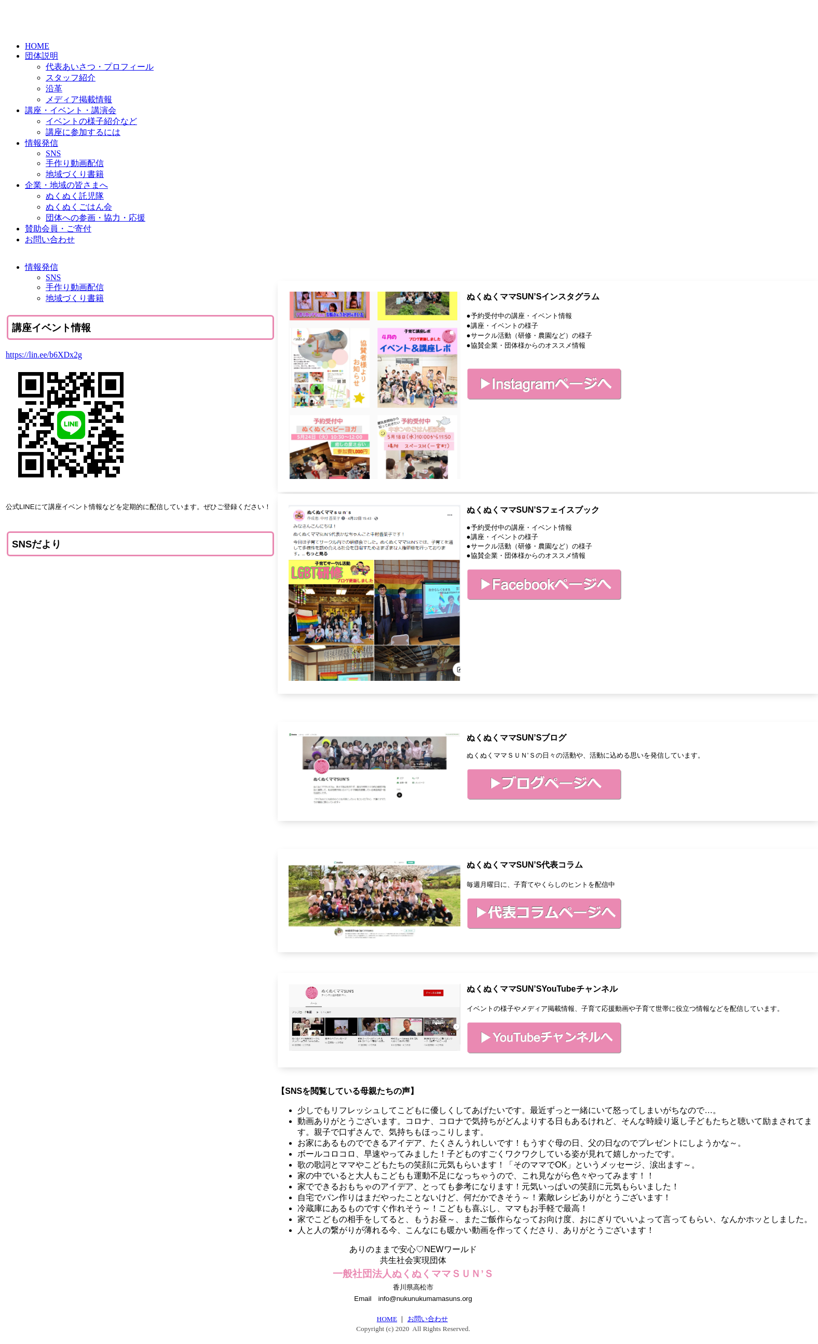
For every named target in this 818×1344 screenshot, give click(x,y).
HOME (387, 1319)
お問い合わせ (427, 1319)
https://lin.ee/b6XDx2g (44, 354)
